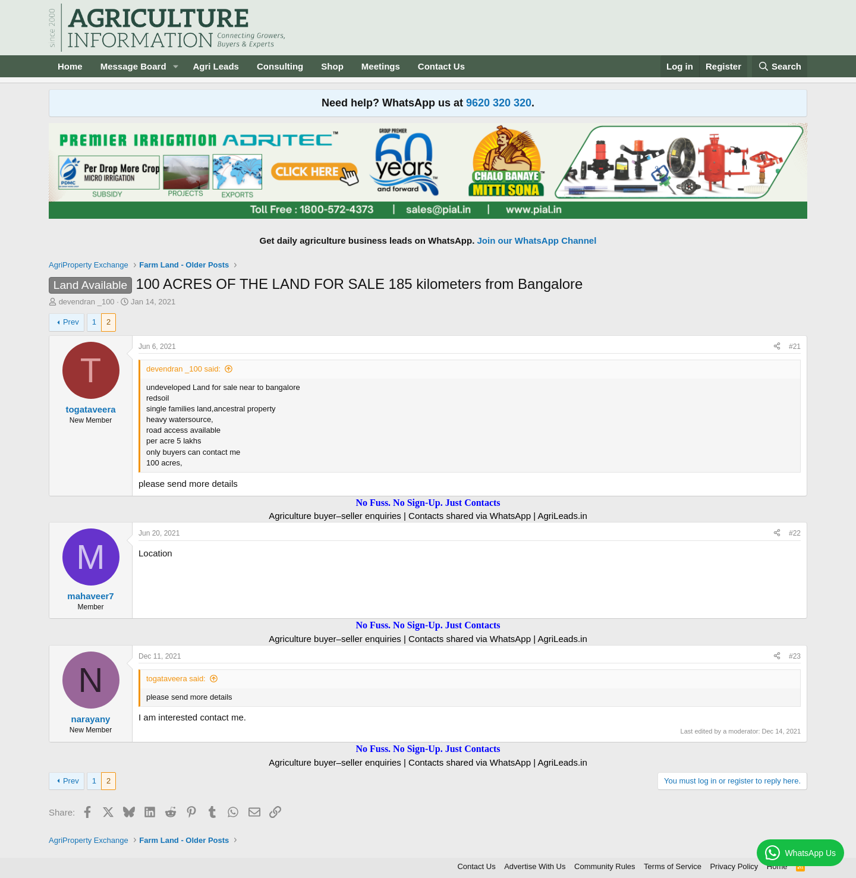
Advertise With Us (534, 866)
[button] (175, 66)
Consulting (280, 66)
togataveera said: (176, 678)
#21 (795, 346)
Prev (71, 321)
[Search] (780, 66)
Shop (332, 66)
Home (70, 66)
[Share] (777, 347)
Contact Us (441, 66)
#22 (795, 533)
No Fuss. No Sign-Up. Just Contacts (427, 503)
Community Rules (604, 866)
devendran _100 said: (183, 368)
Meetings (380, 66)
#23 (795, 656)
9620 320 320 (498, 103)
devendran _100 (87, 301)
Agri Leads (216, 66)
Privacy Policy (734, 866)
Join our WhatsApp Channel (537, 240)
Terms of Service (672, 866)
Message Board (133, 66)
